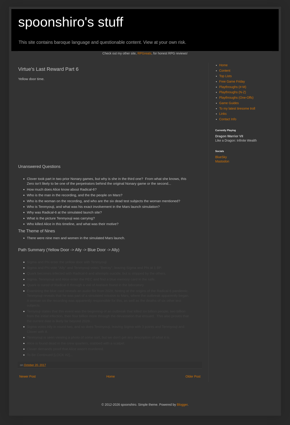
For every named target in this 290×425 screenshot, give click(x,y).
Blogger (182, 404)
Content (224, 70)
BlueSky (221, 157)
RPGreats (144, 53)
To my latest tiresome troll (237, 108)
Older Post (193, 376)
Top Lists (225, 76)
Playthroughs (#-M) (232, 87)
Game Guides (229, 103)
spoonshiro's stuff (70, 21)
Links (223, 113)
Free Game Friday (232, 81)
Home (110, 376)
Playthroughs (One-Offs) (236, 97)
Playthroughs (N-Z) (232, 92)
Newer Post (27, 376)
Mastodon (222, 161)
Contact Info (228, 119)
